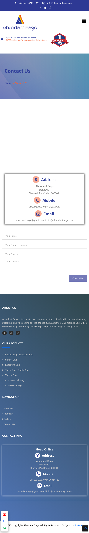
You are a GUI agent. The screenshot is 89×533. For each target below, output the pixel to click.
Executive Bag (12, 365)
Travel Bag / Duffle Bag (16, 370)
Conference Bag (13, 385)
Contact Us (8, 424)
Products (7, 413)
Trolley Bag (10, 375)
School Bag (11, 359)
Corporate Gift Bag (14, 380)
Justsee (79, 525)
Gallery (6, 419)
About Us (7, 408)
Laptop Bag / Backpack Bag (19, 354)
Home (8, 83)
